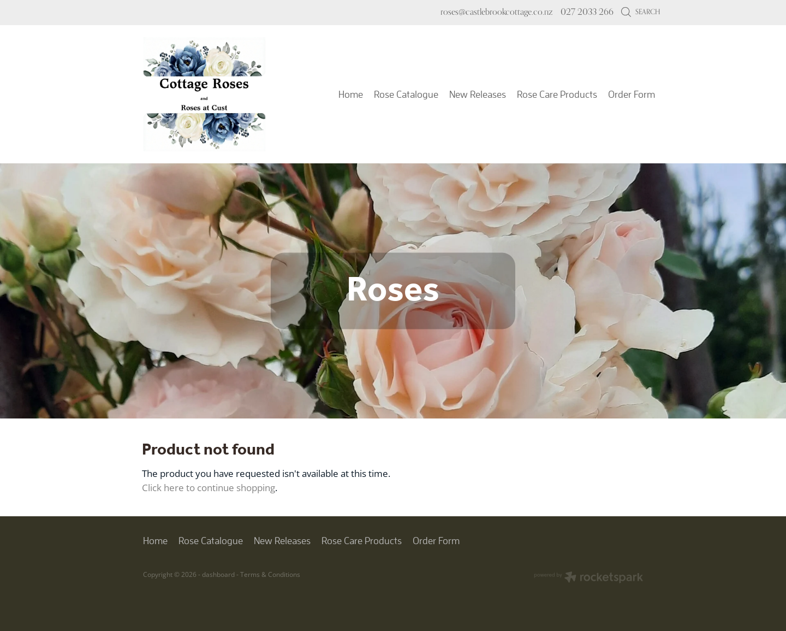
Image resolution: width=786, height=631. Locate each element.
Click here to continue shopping (208, 487)
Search (640, 11)
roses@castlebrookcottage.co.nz (496, 12)
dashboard (218, 574)
